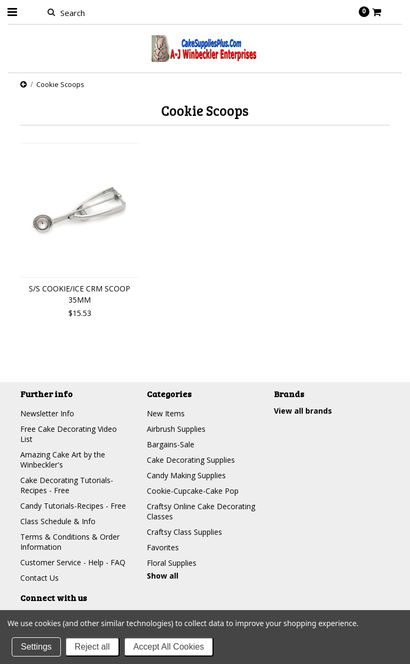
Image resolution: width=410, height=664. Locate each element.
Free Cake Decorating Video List (68, 434)
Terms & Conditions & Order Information (70, 542)
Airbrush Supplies (176, 429)
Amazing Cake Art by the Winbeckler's (62, 459)
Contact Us (39, 578)
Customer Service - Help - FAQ (72, 562)
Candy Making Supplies (186, 475)
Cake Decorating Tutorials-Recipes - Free (66, 485)
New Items (166, 413)
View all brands (303, 411)
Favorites (163, 547)
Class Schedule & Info (58, 521)
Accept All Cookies (168, 646)
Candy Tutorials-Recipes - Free (73, 506)
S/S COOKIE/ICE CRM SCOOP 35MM (79, 294)
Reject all (92, 646)
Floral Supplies (171, 563)
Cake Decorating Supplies (191, 460)
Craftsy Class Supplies (184, 532)
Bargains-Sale (170, 444)
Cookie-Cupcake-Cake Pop (193, 491)
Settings (36, 646)
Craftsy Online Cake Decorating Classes (201, 511)
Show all (162, 576)
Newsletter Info (47, 413)
